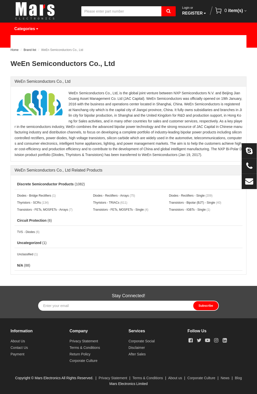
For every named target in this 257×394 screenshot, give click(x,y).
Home (23, 41)
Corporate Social (141, 341)
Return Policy (80, 354)
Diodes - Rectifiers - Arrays (114, 195)
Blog (238, 378)
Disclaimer (136, 348)
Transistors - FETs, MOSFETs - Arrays (45, 209)
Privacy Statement (84, 341)
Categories (26, 29)
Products (52, 41)
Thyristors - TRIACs (110, 202)
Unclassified (27, 254)
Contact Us (28, 54)
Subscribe (206, 305)
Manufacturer (89, 41)
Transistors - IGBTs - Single (189, 209)
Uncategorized (31, 243)
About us (175, 378)
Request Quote (131, 41)
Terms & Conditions (85, 348)
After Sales (137, 354)
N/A (23, 265)
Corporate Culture (83, 361)
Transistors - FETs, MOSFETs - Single (120, 209)
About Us (195, 41)
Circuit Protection (34, 220)
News (166, 41)
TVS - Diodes (28, 232)
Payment (17, 354)
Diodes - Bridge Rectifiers (36, 195)
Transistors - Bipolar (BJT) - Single (195, 202)
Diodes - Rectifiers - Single (190, 195)
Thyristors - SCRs (33, 202)
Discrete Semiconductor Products (51, 184)
